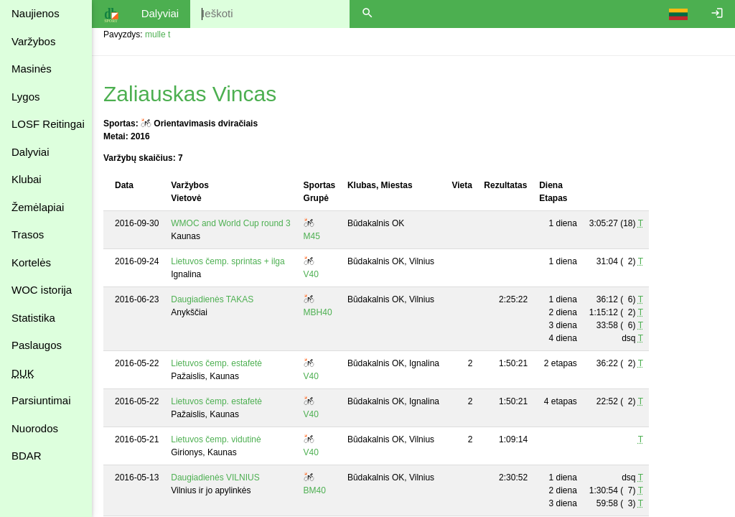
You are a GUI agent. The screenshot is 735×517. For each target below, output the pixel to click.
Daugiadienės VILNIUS (215, 477)
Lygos (25, 96)
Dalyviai (30, 152)
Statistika (33, 318)
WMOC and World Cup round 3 (231, 223)
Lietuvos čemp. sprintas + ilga (227, 261)
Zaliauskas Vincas (189, 94)
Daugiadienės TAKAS (212, 299)
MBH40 (318, 312)
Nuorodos (34, 428)
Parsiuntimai (41, 400)
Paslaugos (36, 345)
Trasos (27, 234)
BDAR (26, 456)
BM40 (315, 490)
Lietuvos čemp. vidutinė (216, 439)
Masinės (31, 68)
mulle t (157, 34)
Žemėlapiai (37, 207)
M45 (312, 236)
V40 (311, 274)
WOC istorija (41, 290)
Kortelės (31, 262)
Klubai (26, 179)
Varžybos (33, 41)
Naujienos (35, 13)
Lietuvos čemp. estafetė (216, 363)
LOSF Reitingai (48, 124)
